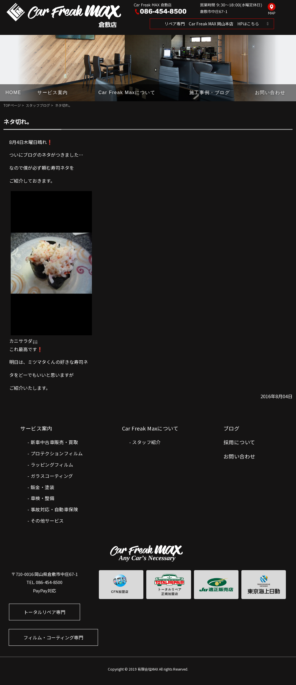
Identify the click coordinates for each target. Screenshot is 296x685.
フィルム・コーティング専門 (53, 637)
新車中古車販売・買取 (54, 442)
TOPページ (12, 105)
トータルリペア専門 (44, 612)
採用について (239, 442)
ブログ (231, 428)
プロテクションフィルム (57, 453)
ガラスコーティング (52, 475)
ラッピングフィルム (52, 464)
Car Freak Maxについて (126, 92)
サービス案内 (52, 92)
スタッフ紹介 (146, 442)
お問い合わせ (270, 92)
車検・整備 (42, 498)
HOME (13, 92)
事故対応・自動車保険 (54, 509)
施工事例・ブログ (209, 92)
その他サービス (47, 520)
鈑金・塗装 (42, 487)
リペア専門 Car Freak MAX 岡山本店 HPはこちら (211, 24)
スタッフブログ (38, 105)
